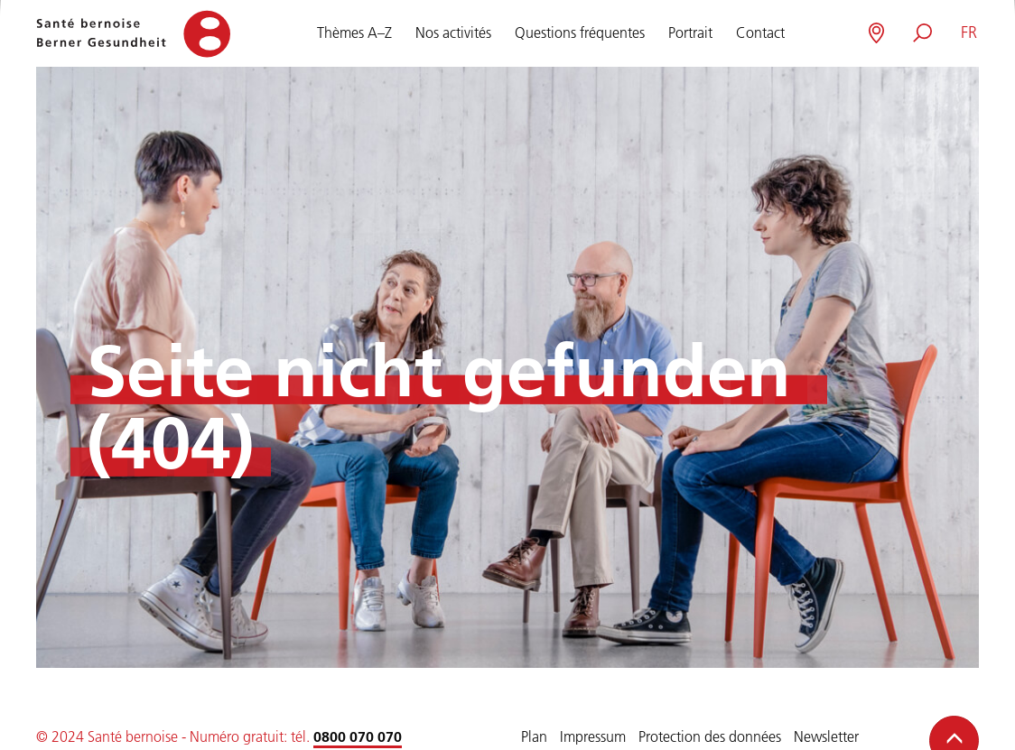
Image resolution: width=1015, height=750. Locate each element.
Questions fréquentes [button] (580, 30)
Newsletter (826, 736)
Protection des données (709, 736)
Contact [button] (760, 30)
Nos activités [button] (453, 30)
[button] (968, 33)
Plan (534, 736)
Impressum (593, 736)
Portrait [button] (690, 30)
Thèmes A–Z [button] (354, 30)
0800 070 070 (357, 736)
